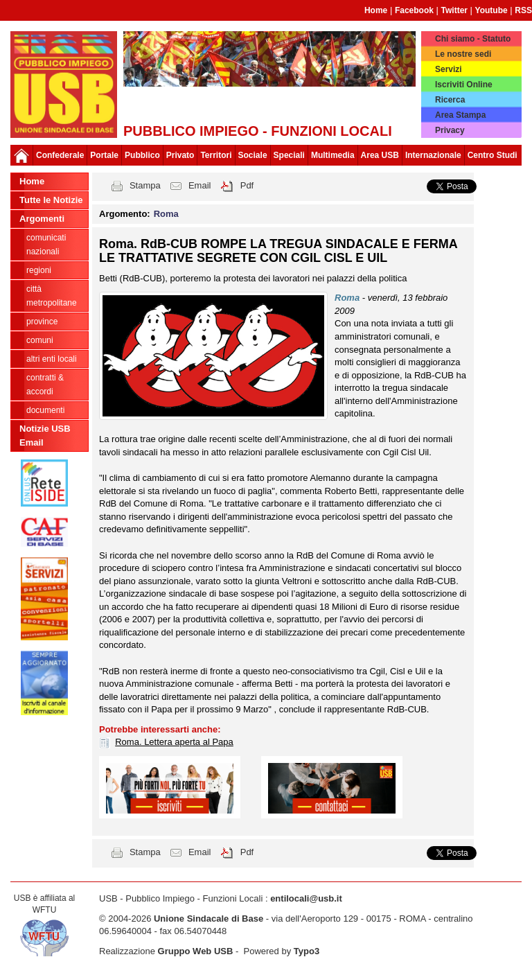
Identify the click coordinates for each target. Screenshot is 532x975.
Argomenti (41, 218)
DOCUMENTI (45, 410)
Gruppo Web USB (195, 951)
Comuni (39, 340)
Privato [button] (180, 155)
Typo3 (306, 951)
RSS (523, 10)
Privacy (450, 130)
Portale (104, 155)
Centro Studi (492, 155)
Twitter (454, 10)
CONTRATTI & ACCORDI (45, 384)
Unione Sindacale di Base (208, 918)
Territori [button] (215, 155)
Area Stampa (460, 115)
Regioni (38, 270)
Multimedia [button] (333, 155)
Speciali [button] (289, 155)
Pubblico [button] (142, 155)
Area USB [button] (380, 155)
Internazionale (433, 155)
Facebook (414, 10)
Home (375, 10)
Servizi (448, 69)
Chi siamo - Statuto (473, 39)
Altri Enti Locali (51, 359)
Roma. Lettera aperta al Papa (174, 742)
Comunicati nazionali (46, 244)
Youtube (491, 10)
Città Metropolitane (51, 296)
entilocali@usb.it (306, 898)
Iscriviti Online (464, 84)
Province (41, 321)
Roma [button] (166, 214)
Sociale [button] (252, 155)
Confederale (60, 155)
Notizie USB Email (45, 435)
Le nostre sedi (463, 54)
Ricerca (450, 100)
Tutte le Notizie (50, 200)
